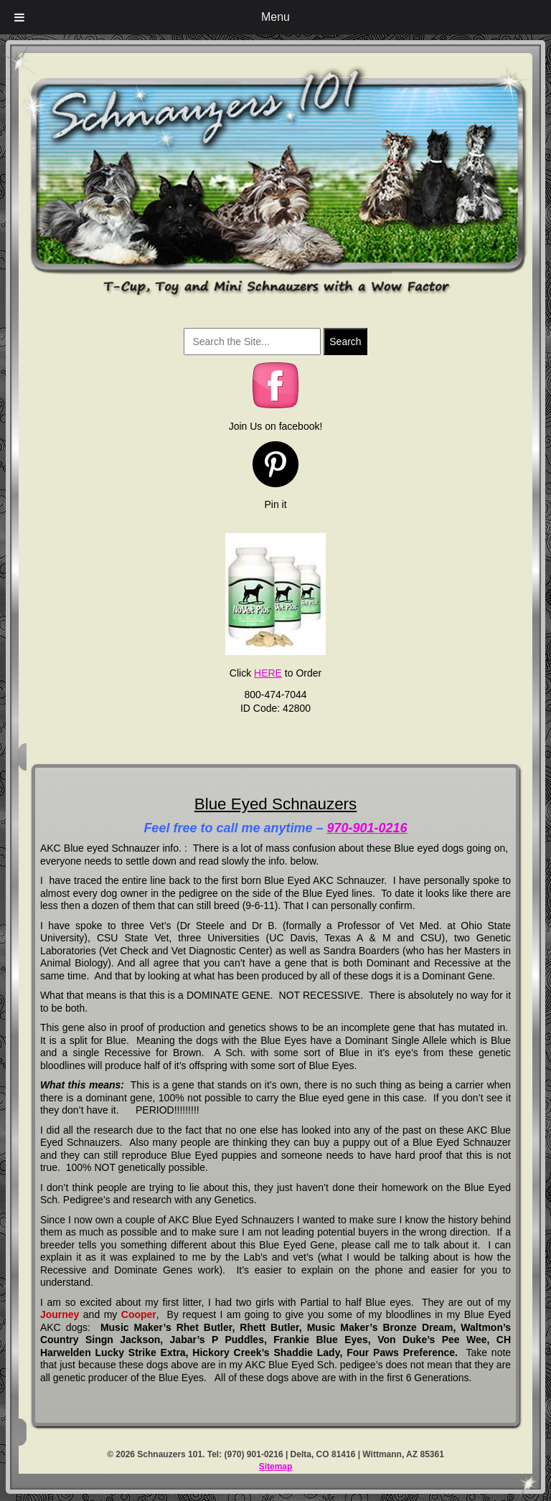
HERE (268, 673)
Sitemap (276, 1467)
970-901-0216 (367, 828)
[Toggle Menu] (19, 17)
